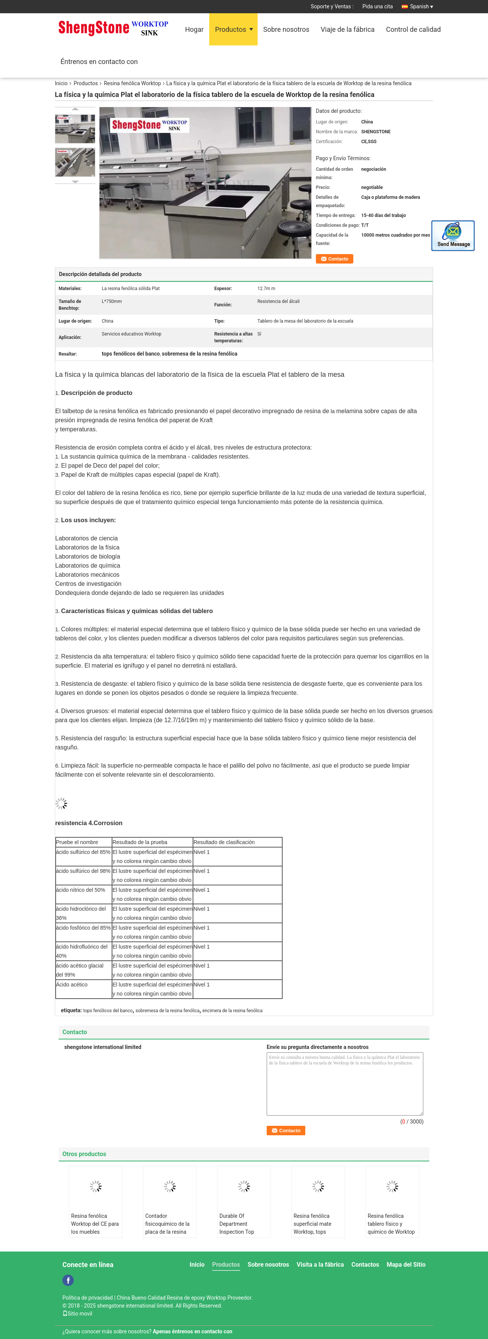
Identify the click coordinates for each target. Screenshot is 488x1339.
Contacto (338, 259)
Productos (230, 29)
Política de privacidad (87, 1298)
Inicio (61, 83)
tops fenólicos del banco (108, 1010)
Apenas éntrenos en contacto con (192, 1331)
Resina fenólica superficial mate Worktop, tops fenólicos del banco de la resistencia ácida (316, 1236)
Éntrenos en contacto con (99, 62)
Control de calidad (413, 29)
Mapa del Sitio (406, 1264)
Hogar (194, 29)
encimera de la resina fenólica (232, 1010)
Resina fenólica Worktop (132, 83)
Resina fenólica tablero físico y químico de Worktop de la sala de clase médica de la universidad (391, 1236)
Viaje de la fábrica (348, 29)
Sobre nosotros (286, 29)
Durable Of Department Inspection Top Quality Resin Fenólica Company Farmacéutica (241, 1236)
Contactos (365, 1264)
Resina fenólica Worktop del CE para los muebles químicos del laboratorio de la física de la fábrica (95, 1236)
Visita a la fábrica (320, 1264)
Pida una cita (377, 6)
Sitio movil (77, 1314)
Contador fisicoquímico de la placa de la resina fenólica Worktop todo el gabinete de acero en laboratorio (169, 1236)
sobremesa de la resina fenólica (167, 1010)
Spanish (421, 6)
